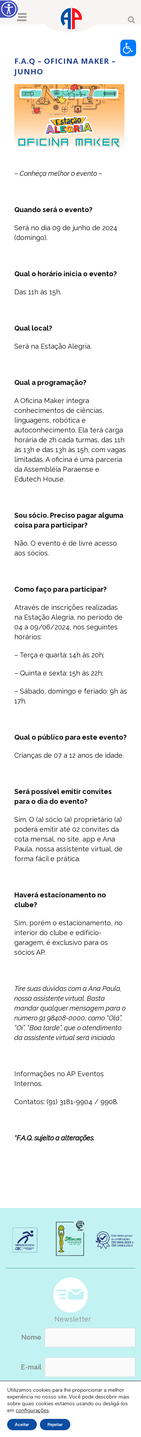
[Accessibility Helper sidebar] (9, 9)
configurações (32, 1410)
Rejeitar (55, 1425)
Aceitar (22, 1425)
